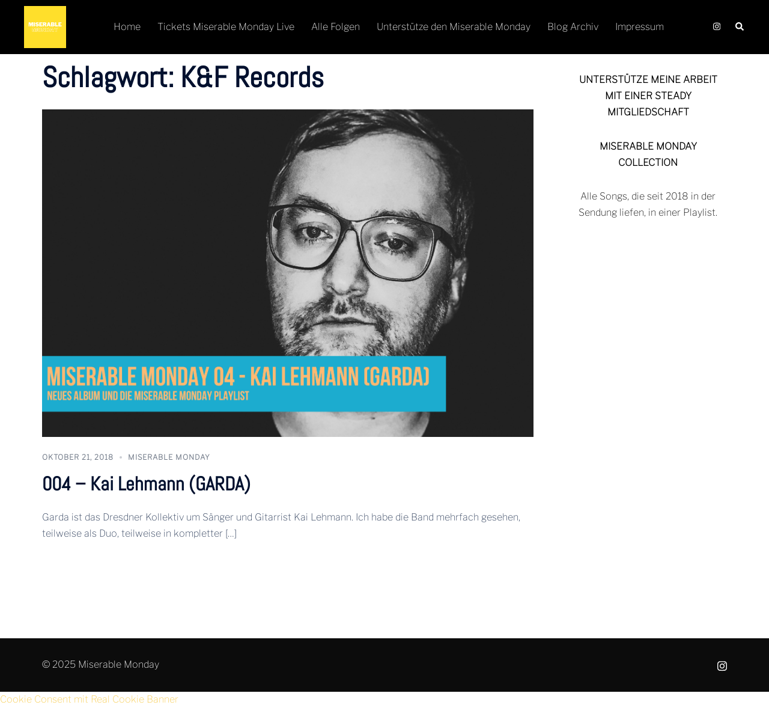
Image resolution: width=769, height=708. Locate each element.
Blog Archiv (572, 26)
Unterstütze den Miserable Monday (453, 26)
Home (127, 26)
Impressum (639, 26)
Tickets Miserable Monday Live (225, 26)
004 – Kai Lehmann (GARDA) (146, 484)
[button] (740, 27)
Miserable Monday (169, 457)
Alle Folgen (335, 26)
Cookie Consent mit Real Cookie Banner (89, 699)
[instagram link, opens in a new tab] (715, 26)
